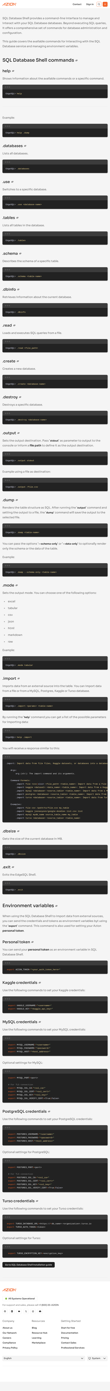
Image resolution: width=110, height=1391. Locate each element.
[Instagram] (33, 1311)
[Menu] (105, 4)
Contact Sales (68, 1342)
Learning (36, 1337)
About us (7, 1327)
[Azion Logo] (9, 4)
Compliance (9, 1342)
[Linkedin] (12, 1311)
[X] (26, 1311)
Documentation (69, 1332)
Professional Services (73, 1347)
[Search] (99, 4)
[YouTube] (19, 1311)
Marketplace (39, 1342)
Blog (34, 1327)
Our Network (10, 1332)
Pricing (65, 1337)
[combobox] (41, 1358)
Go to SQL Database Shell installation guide (28, 1264)
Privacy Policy (10, 1347)
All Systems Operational (20, 1298)
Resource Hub (39, 1332)
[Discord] (40, 1311)
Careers (7, 1337)
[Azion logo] (55, 1290)
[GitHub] (5, 1311)
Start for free (68, 1327)
